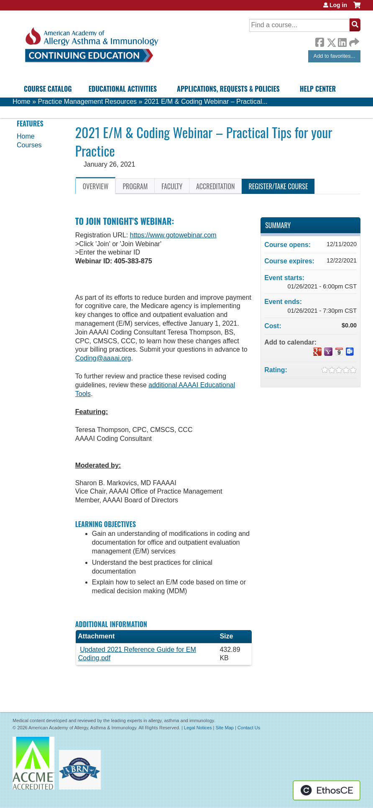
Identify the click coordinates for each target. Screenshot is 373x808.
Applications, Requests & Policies (228, 89)
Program (135, 186)
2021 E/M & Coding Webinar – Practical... (206, 101)
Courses (29, 145)
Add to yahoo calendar (328, 351)
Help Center (318, 89)
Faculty (171, 186)
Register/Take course (278, 186)
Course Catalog (48, 89)
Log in (338, 5)
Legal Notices (198, 727)
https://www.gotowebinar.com (173, 235)
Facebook (319, 41)
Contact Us (249, 727)
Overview (96, 186)
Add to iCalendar (339, 351)
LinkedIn (342, 41)
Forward (353, 40)
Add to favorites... (334, 56)
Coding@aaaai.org (103, 358)
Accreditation (215, 186)
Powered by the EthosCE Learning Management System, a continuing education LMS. (326, 790)
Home (22, 101)
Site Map (224, 727)
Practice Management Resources (87, 101)
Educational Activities (123, 89)
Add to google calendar (317, 351)
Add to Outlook (350, 351)
